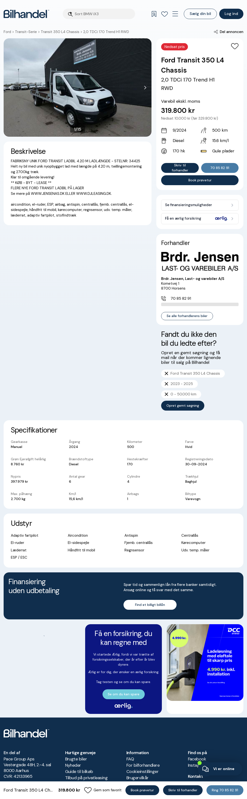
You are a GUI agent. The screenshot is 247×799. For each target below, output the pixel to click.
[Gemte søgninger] (154, 14)
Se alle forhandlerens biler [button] (187, 310)
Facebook (197, 748)
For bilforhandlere (142, 754)
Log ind (231, 13)
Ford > (9, 31)
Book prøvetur (200, 180)
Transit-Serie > (28, 31)
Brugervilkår (137, 767)
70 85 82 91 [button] (219, 168)
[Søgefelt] (103, 14)
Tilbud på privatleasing (86, 767)
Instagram (197, 754)
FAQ (130, 748)
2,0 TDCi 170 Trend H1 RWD (106, 31)
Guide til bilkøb (79, 761)
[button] (228, 32)
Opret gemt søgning (182, 400)
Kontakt (195, 765)
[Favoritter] (164, 14)
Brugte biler (76, 748)
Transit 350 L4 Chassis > (62, 31)
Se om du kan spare (42, 590)
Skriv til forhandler (180, 167)
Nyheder (73, 754)
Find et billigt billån (150, 500)
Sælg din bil (200, 13)
